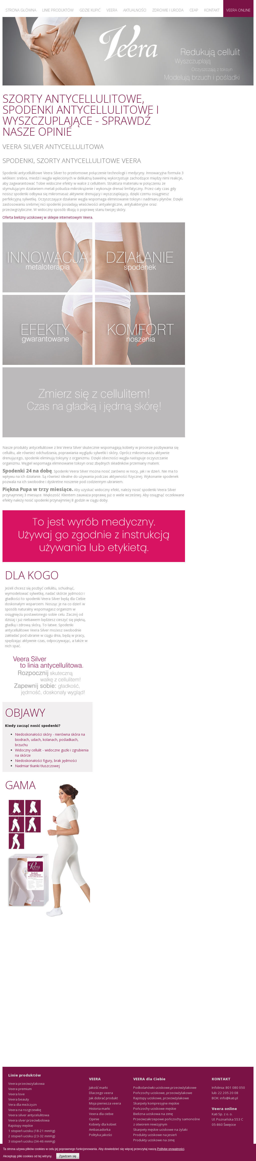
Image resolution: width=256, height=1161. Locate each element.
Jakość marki (98, 1087)
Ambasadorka (99, 1129)
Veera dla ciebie (101, 1114)
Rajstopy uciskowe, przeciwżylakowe (161, 1098)
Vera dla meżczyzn (22, 1104)
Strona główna (21, 9)
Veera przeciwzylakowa (26, 1083)
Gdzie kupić (90, 9)
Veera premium (20, 1089)
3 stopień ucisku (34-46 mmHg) (31, 1141)
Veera (111, 9)
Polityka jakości (100, 1135)
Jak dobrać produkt (103, 1098)
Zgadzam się (67, 1156)
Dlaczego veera (101, 1093)
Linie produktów (58, 9)
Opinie (94, 1119)
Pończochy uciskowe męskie (154, 1108)
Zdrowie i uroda (168, 9)
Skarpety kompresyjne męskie (156, 1103)
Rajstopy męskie (20, 1125)
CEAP (194, 9)
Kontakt (212, 9)
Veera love (16, 1094)
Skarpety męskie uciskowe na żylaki (160, 1129)
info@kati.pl (229, 1098)
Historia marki (99, 1108)
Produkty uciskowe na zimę (153, 1140)
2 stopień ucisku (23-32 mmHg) (31, 1136)
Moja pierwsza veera (105, 1103)
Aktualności (134, 9)
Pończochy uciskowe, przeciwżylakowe (162, 1093)
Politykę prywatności (170, 1149)
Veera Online (238, 9)
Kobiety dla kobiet (102, 1124)
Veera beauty (18, 1099)
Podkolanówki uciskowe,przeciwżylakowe (164, 1087)
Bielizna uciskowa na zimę (153, 1114)
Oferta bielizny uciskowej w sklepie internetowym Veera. (47, 217)
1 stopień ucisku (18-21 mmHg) (31, 1131)
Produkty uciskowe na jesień (155, 1135)
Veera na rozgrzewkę (24, 1110)
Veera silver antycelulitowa (28, 1115)
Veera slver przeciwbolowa (29, 1120)
